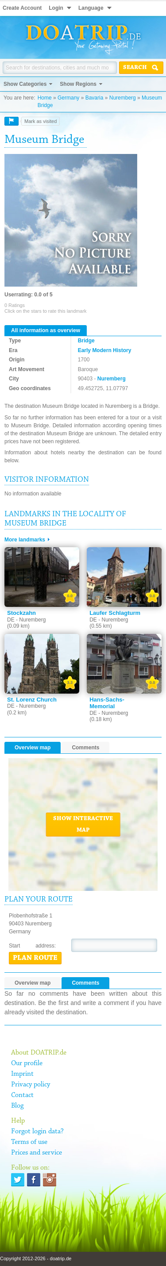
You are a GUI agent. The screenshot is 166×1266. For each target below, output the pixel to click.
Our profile (26, 1063)
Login (56, 8)
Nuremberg (122, 98)
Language (91, 8)
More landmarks (24, 540)
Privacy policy (30, 1084)
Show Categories (25, 84)
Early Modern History (104, 350)
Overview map (32, 747)
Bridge (86, 341)
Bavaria (94, 98)
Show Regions (78, 84)
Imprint (22, 1074)
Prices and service (36, 1152)
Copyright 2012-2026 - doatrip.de (35, 1258)
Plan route (35, 958)
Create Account (22, 8)
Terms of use (29, 1142)
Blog (17, 1105)
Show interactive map (83, 824)
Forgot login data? (37, 1131)
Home (45, 98)
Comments (85, 747)
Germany (68, 98)
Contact (22, 1095)
